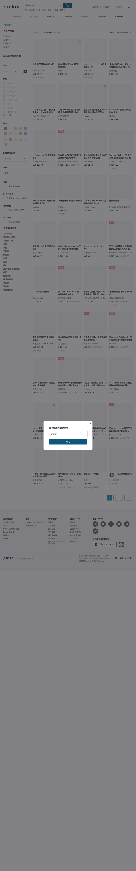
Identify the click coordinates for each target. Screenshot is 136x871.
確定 (68, 441)
